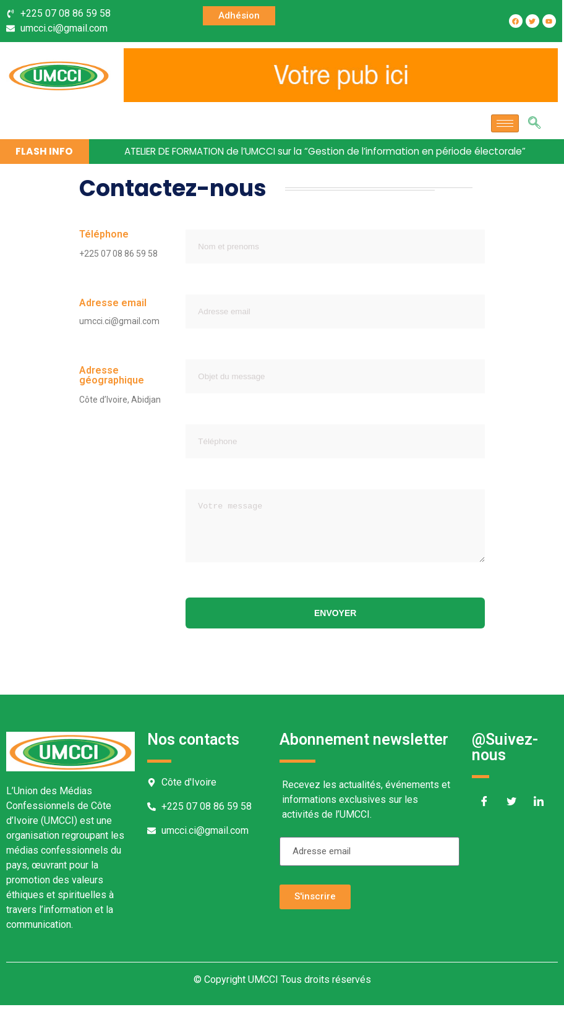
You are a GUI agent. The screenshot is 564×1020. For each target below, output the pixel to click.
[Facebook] (484, 817)
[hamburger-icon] (505, 123)
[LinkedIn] (538, 817)
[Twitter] (511, 817)
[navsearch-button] (534, 123)
